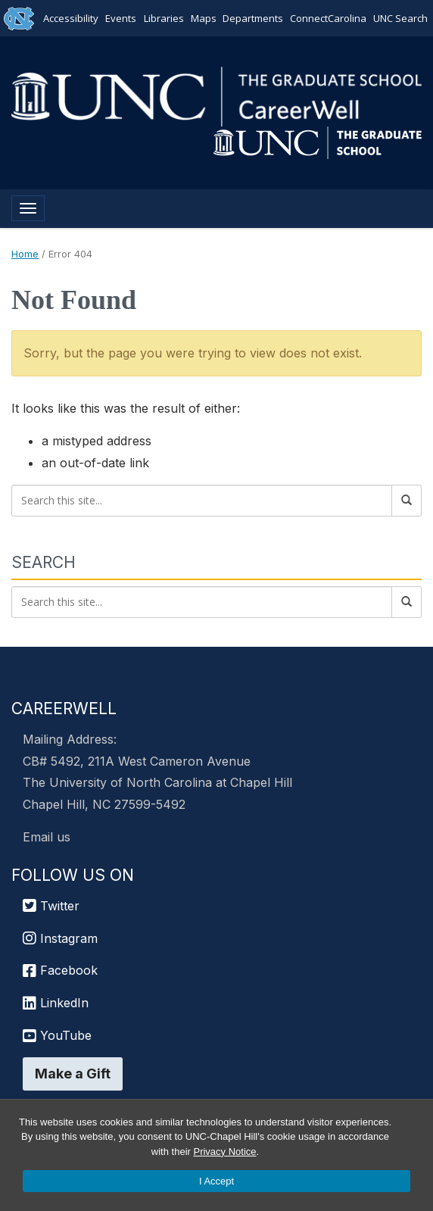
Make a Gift (73, 1073)
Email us (46, 836)
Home (25, 254)
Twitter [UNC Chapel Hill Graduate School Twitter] (51, 905)
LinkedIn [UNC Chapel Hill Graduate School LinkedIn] (56, 1002)
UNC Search (399, 18)
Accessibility (71, 18)
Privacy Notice (224, 1151)
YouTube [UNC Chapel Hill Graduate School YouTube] (57, 1035)
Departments (253, 18)
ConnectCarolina (327, 18)
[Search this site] (201, 501)
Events (121, 18)
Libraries (164, 18)
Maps (203, 18)
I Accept (216, 1181)
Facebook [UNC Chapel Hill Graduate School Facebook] (60, 970)
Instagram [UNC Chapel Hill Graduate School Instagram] (60, 938)
